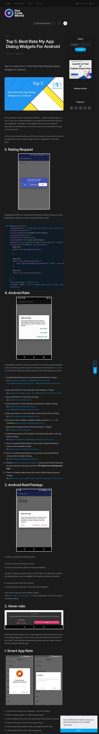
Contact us (39, 3)
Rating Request (20, 149)
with (7, 3)
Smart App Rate (20, 650)
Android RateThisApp (25, 484)
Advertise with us (19, 3)
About (30, 3)
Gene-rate (16, 606)
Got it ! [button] (79, 730)
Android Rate (19, 292)
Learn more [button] (68, 725)
